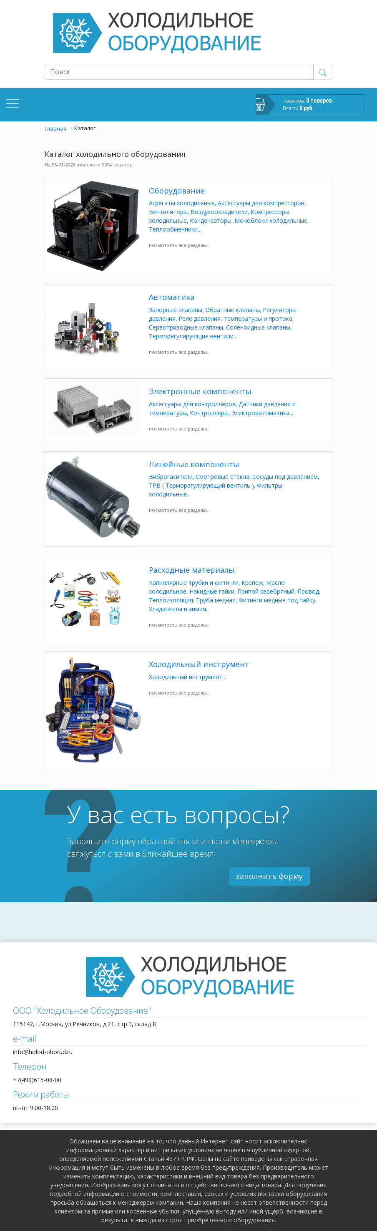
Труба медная (216, 600)
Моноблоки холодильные (270, 220)
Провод (308, 591)
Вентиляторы (168, 212)
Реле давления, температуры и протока (235, 318)
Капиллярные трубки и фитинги (194, 583)
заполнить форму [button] (269, 876)
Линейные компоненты (194, 464)
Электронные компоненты (200, 391)
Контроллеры (209, 413)
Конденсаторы (210, 220)
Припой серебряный (265, 591)
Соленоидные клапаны (258, 327)
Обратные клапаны (232, 310)
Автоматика (171, 297)
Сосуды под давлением (285, 477)
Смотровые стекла (222, 477)
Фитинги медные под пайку (277, 600)
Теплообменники (173, 229)
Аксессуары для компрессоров (261, 203)
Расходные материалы (192, 570)
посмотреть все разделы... (180, 245)
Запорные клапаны (175, 310)
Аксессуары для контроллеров (192, 404)
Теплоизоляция (171, 600)
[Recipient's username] (179, 72)
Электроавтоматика (260, 413)
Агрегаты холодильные (182, 203)
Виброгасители (171, 477)
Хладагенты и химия (177, 609)
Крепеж (252, 583)
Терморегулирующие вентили (191, 336)
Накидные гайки (211, 591)
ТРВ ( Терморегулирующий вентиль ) (201, 485)
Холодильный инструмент (199, 664)
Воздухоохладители (219, 212)
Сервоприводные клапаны (186, 327)
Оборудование (177, 191)
